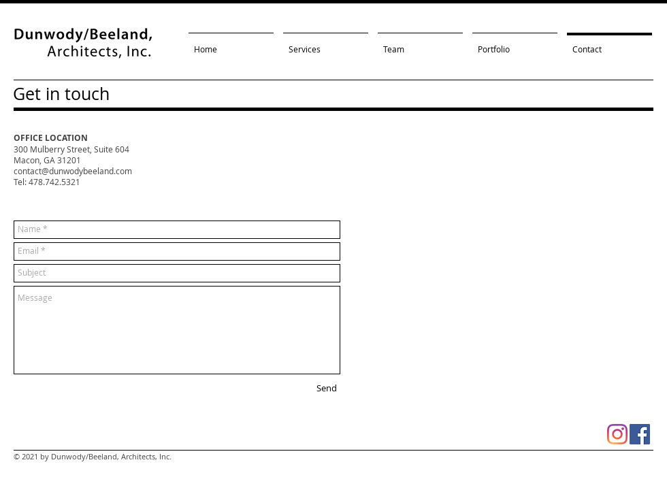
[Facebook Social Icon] (640, 434)
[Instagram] (617, 434)
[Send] (326, 388)
